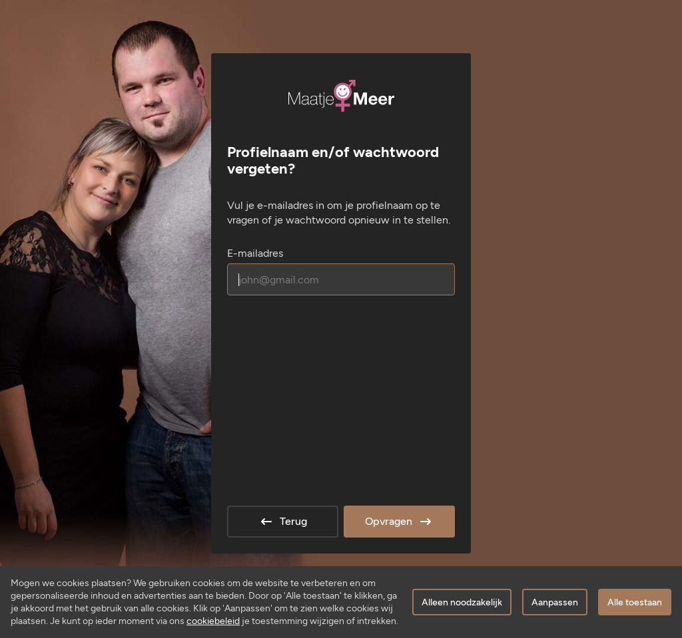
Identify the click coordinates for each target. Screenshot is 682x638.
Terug (282, 522)
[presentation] (328, 343)
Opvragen (399, 522)
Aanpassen (554, 602)
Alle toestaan (634, 602)
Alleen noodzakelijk (462, 602)
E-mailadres (255, 253)
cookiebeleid (213, 621)
